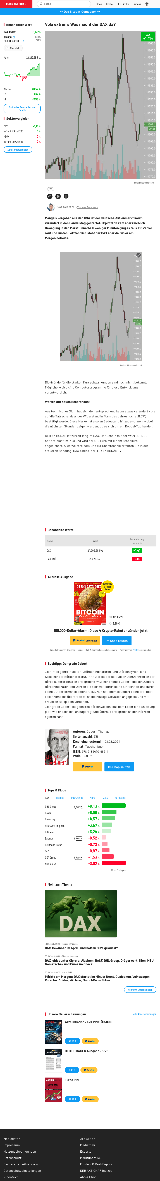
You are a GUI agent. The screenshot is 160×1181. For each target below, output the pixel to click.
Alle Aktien (87, 1139)
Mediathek (87, 1145)
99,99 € (72, 1099)
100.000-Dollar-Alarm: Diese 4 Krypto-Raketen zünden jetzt (101, 630)
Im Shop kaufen (117, 641)
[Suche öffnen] (41, 4)
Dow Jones (77, 797)
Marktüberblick (90, 1158)
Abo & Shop (88, 1177)
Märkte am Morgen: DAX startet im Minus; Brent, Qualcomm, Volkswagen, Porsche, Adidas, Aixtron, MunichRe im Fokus (98, 978)
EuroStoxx (120, 797)
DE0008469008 (14, 40)
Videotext (11, 1177)
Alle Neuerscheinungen (144, 1014)
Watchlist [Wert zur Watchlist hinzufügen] (14, 48)
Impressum (12, 1145)
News (79, 806)
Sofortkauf (85, 640)
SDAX (105, 797)
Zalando (49, 838)
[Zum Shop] (99, 4)
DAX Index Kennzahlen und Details (22, 108)
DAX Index (10, 32)
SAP (47, 851)
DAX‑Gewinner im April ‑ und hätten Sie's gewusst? (81, 948)
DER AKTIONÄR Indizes (96, 1170)
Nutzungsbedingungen (20, 1151)
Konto (135, 649)
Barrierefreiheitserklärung (22, 1164)
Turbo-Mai (72, 1080)
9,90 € (72, 1070)
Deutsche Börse (53, 845)
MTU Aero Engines (55, 826)
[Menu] (155, 4)
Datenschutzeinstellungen (22, 1170)
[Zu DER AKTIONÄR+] (123, 4)
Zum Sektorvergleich (18, 149)
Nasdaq (60, 797)
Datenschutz (13, 1158)
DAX (50, 189)
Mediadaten (12, 1139)
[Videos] (137, 4)
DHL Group (50, 806)
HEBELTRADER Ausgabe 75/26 (86, 1051)
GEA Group (50, 857)
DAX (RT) (51, 559)
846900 (9, 36)
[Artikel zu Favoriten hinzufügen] (66, 196)
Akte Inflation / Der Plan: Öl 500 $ (88, 1022)
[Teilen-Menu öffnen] (49, 196)
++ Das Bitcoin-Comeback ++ (80, 11)
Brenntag (50, 819)
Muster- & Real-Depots (96, 1164)
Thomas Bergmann (87, 207)
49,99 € (72, 1041)
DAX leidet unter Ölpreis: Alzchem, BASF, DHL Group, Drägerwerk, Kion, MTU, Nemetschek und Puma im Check (99, 962)
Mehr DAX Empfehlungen (140, 989)
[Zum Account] (109, 4)
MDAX (92, 797)
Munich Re (50, 864)
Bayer (48, 813)
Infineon (49, 832)
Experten (86, 1151)
